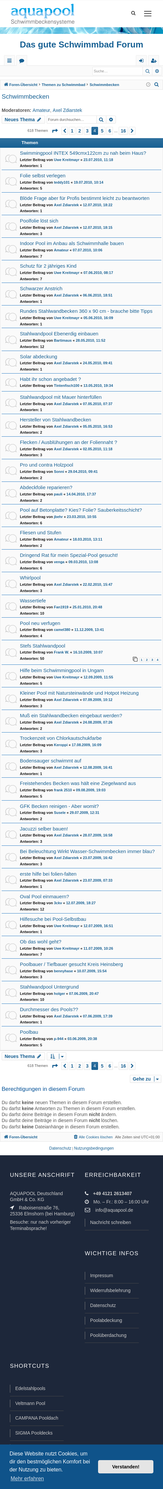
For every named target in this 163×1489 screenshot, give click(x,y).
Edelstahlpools (30, 1388)
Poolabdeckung (106, 1320)
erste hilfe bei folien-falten (48, 874)
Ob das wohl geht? (40, 942)
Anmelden (17, 71)
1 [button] (72, 131)
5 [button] (102, 131)
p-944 (59, 1039)
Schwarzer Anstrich (41, 289)
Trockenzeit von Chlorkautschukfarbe (61, 738)
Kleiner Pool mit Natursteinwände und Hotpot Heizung (79, 693)
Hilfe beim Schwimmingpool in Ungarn (62, 670)
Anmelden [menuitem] (142, 62)
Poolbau (29, 1032)
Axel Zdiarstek (67, 110)
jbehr (58, 517)
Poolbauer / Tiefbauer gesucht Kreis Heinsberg (71, 964)
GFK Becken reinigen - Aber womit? (59, 806)
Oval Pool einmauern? (44, 897)
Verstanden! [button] (125, 1466)
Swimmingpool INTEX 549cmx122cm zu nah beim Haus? (83, 153)
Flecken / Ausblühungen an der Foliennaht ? (68, 442)
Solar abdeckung (38, 357)
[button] (55, 131)
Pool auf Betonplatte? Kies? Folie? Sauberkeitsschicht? (81, 510)
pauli (58, 494)
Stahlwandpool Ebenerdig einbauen (59, 334)
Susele (60, 813)
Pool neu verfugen (40, 623)
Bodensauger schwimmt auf (50, 761)
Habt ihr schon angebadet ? (50, 379)
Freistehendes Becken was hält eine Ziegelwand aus (78, 783)
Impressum (101, 1275)
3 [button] (87, 131)
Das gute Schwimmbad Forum (81, 44)
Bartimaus (63, 341)
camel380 (62, 630)
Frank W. (61, 653)
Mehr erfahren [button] (27, 1478)
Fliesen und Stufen (40, 533)
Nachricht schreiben (110, 1222)
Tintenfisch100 (67, 386)
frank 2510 (63, 790)
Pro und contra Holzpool (46, 465)
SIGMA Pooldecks (34, 1433)
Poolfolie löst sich (39, 221)
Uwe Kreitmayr (67, 160)
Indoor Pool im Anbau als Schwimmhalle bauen (72, 243)
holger (59, 994)
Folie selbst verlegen (43, 176)
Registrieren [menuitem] (155, 62)
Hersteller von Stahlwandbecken (55, 420)
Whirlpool (30, 578)
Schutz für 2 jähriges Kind (48, 266)
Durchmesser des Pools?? (49, 1009)
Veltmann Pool (30, 1403)
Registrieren (46, 71)
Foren (23, 62)
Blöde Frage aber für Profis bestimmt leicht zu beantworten (84, 198)
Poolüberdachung (108, 1335)
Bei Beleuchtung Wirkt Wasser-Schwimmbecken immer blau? (87, 851)
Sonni (59, 472)
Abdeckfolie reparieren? (46, 487)
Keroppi (61, 745)
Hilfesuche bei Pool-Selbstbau (53, 919)
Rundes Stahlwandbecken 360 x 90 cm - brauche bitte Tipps (86, 311)
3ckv (58, 903)
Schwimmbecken (25, 96)
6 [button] (109, 131)
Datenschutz (103, 1305)
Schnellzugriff (11, 62)
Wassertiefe (33, 601)
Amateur (41, 110)
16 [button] (123, 131)
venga (59, 562)
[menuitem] (157, 85)
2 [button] (80, 131)
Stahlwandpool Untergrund (49, 987)
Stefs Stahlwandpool (42, 646)
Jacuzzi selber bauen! (44, 829)
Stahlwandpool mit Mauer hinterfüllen (61, 397)
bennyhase (63, 971)
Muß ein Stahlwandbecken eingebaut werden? (71, 716)
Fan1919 (61, 607)
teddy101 (62, 183)
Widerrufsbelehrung (110, 1290)
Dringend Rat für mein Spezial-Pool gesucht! (69, 555)
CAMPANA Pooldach (36, 1418)
